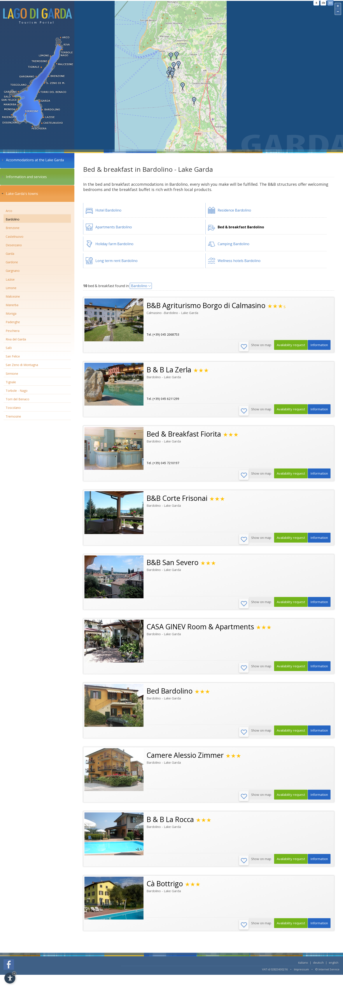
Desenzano (14, 245)
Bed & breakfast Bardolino (241, 227)
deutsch (318, 969)
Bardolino (12, 219)
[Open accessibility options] (9, 978)
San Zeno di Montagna (22, 365)
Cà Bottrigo (165, 889)
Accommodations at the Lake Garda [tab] (32, 160)
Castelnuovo (14, 236)
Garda (10, 254)
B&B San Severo (172, 565)
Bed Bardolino (169, 694)
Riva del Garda (16, 339)
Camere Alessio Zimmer (185, 759)
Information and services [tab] (24, 176)
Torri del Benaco (17, 399)
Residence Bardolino (234, 210)
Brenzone (12, 228)
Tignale (11, 382)
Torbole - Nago (17, 391)
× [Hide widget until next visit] (14, 973)
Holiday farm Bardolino (114, 243)
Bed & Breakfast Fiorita (184, 435)
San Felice (13, 356)
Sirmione (12, 373)
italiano (303, 969)
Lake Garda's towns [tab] (19, 193)
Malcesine (13, 296)
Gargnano (13, 271)
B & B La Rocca (170, 824)
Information (318, 347)
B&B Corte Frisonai (177, 500)
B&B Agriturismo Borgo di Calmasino (206, 305)
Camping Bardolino (233, 243)
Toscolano (13, 408)
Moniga (11, 313)
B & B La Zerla (169, 370)
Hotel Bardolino (108, 210)
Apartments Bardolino (113, 227)
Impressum (301, 976)
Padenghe (13, 322)
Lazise (10, 279)
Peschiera (12, 331)
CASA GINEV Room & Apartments (200, 630)
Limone (11, 288)
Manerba (12, 305)
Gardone (12, 262)
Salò (9, 348)
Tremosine (13, 416)
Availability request (287, 347)
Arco (9, 211)
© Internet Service (327, 976)
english (333, 969)
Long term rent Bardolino (116, 260)
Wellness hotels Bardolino (239, 260)
